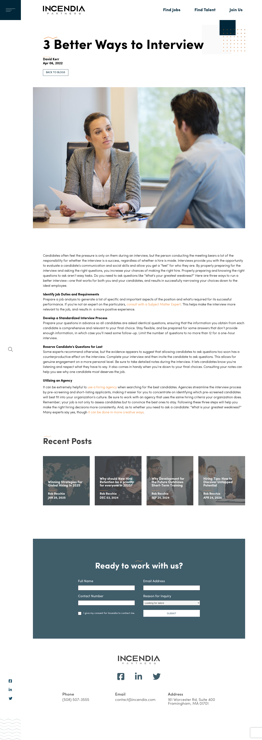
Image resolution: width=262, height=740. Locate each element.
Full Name (106, 597)
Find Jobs (171, 10)
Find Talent (205, 10)
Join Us (236, 10)
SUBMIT (171, 625)
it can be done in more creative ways (116, 412)
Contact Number (106, 612)
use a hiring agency (102, 387)
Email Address (171, 597)
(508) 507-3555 (75, 712)
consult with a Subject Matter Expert (154, 304)
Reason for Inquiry (171, 612)
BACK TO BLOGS (55, 72)
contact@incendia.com (135, 712)
